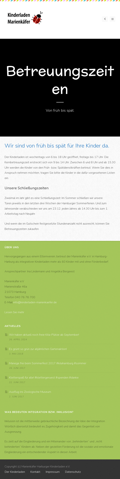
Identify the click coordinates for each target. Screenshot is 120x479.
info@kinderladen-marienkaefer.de (35, 302)
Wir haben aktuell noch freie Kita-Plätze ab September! (44, 335)
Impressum (53, 472)
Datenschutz (73, 472)
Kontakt (35, 472)
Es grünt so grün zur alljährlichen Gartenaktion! (38, 349)
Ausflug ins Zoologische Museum (30, 392)
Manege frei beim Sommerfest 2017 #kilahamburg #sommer (47, 363)
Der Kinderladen (15, 472)
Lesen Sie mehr (14, 312)
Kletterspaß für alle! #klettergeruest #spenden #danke (44, 378)
